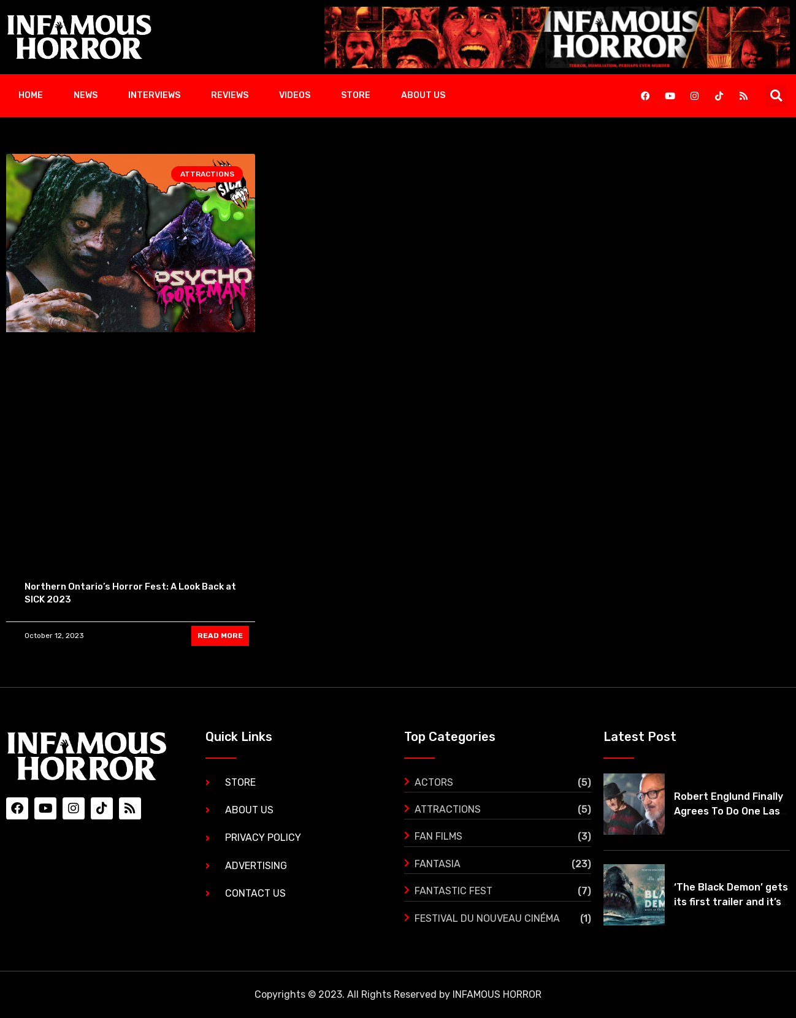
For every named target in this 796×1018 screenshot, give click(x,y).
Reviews (229, 95)
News (86, 95)
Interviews (154, 95)
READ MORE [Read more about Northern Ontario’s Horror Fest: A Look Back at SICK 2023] (220, 635)
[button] (776, 96)
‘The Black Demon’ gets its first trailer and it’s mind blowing (731, 901)
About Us (423, 95)
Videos (294, 95)
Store (355, 95)
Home (30, 95)
